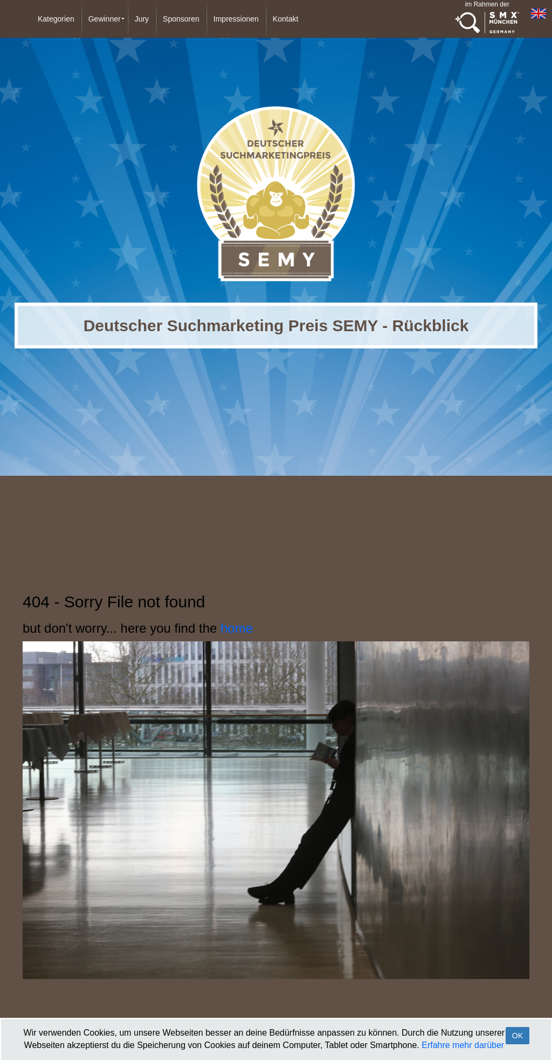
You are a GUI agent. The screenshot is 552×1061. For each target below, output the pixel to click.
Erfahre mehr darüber (463, 1045)
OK (517, 1035)
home (236, 628)
